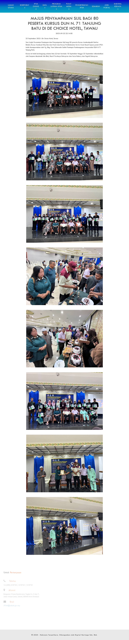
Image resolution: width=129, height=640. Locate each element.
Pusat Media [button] (68, 6)
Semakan (96, 6)
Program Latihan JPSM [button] (56, 6)
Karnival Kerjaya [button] (118, 6)
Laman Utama (11, 6)
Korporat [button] (24, 6)
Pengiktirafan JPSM (81, 6)
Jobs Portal (107, 6)
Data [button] (45, 6)
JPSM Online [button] (36, 6)
